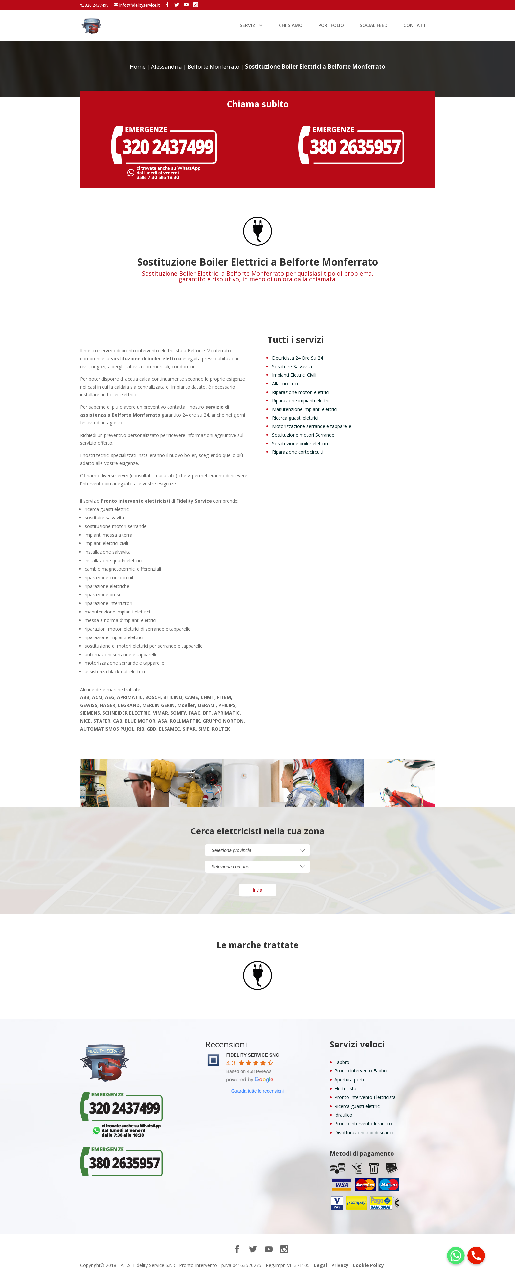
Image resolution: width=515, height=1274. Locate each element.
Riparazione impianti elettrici (302, 400)
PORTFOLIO (331, 25)
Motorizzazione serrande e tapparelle (311, 426)
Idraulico (343, 1115)
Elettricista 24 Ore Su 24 (297, 358)
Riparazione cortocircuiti (297, 452)
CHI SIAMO (290, 25)
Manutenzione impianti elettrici (304, 409)
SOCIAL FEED (374, 25)
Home (138, 66)
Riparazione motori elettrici (300, 392)
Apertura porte (350, 1079)
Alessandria (166, 66)
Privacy (339, 1265)
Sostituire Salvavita (292, 366)
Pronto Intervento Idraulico (363, 1123)
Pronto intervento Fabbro (361, 1071)
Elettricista (345, 1088)
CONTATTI (415, 25)
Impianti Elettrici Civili (294, 375)
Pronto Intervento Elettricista (365, 1097)
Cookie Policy (368, 1265)
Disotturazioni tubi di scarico (364, 1132)
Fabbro (341, 1062)
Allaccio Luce (286, 383)
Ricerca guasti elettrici (295, 418)
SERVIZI (248, 25)
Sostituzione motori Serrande (303, 435)
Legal (320, 1265)
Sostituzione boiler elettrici (300, 443)
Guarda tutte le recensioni (257, 1091)
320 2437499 (97, 5)
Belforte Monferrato (213, 66)
